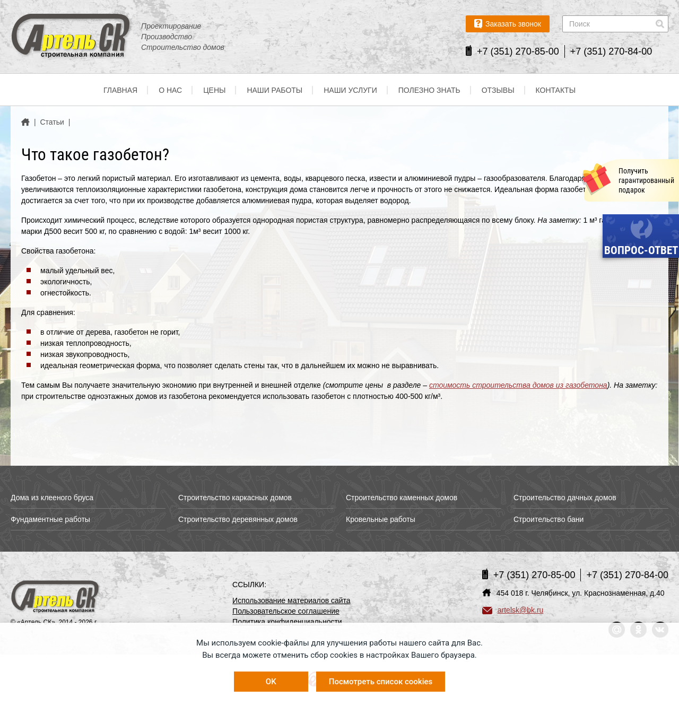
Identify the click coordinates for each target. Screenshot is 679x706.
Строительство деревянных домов (238, 519)
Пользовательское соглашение (286, 611)
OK (271, 681)
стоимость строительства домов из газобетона (518, 385)
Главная (120, 90)
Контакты (556, 90)
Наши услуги (350, 90)
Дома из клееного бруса (52, 497)
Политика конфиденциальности (287, 621)
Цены (214, 90)
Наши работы (274, 90)
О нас (170, 90)
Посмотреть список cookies (380, 681)
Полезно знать (429, 90)
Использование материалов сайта (291, 600)
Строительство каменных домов (401, 497)
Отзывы (498, 90)
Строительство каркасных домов (235, 497)
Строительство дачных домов (564, 497)
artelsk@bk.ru (513, 610)
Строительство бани (548, 519)
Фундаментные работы (50, 519)
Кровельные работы (380, 519)
